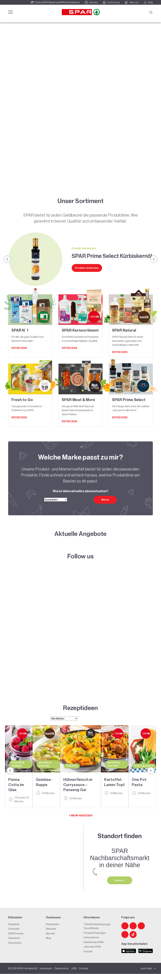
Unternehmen (91, 937)
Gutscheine (14, 942)
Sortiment (14, 928)
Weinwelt (51, 928)
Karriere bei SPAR (94, 942)
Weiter (105, 499)
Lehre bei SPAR (92, 946)
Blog (48, 938)
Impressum (46, 968)
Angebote (13, 924)
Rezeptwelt (52, 924)
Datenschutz (62, 968)
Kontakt (88, 951)
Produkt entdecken (87, 268)
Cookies (83, 968)
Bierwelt (50, 933)
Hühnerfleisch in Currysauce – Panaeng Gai (77, 784)
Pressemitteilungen (95, 932)
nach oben (148, 968)
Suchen (119, 880)
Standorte (14, 938)
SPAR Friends (16, 933)
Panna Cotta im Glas (16, 784)
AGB (73, 968)
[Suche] (151, 12)
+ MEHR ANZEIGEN (80, 815)
